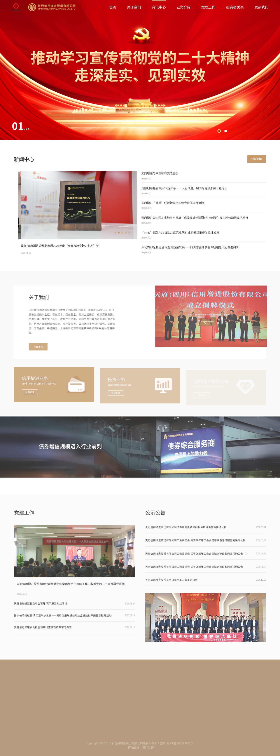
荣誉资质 (19, 702)
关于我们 (134, 7)
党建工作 (208, 7)
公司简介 (19, 687)
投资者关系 (235, 7)
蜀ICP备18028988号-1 (180, 745)
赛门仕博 (148, 749)
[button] (219, 131)
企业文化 (19, 709)
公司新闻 (256, 158)
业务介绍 (184, 7)
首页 (112, 7)
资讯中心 (159, 7)
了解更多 (36, 346)
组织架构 (19, 694)
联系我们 (261, 7)
